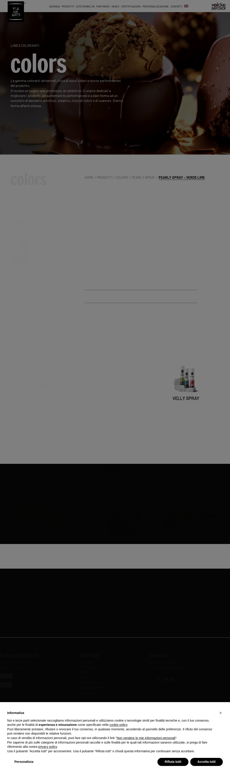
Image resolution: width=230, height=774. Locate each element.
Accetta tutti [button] (206, 761)
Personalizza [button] (23, 761)
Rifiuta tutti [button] (173, 761)
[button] (220, 712)
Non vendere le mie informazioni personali (146, 738)
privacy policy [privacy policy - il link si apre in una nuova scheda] (47, 746)
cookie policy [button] (118, 725)
